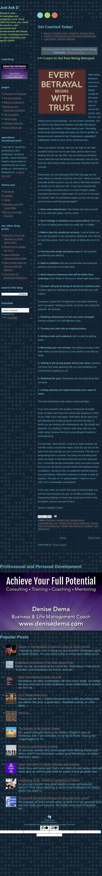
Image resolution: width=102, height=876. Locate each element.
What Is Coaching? (14, 102)
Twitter (7, 200)
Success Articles (12, 98)
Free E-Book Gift (13, 127)
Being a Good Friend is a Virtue (38, 746)
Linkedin (8, 195)
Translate (9, 317)
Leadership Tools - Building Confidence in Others (49, 780)
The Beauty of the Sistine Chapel (39, 728)
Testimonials (10, 119)
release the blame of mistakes (77, 526)
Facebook (9, 191)
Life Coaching (11, 114)
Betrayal (50, 520)
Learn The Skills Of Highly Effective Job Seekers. (49, 764)
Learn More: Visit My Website (59, 39)
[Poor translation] (54, 828)
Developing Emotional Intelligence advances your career (53, 798)
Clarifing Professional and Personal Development (70, 36)
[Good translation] (44, 828)
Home (63, 537)
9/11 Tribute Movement (32, 694)
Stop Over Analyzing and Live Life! (40, 677)
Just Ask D (9, 8)
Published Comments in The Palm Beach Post (44, 662)
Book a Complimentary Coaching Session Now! (69, 33)
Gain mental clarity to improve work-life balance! (15, 266)
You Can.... (25, 712)
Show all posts (76, 52)
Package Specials (13, 123)
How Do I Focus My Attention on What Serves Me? (14, 239)
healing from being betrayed (74, 523)
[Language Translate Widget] (15, 310)
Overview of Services (15, 93)
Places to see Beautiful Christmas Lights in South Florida (54, 646)
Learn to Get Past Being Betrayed (69, 58)
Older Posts (94, 537)
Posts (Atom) (60, 544)
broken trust (63, 520)
